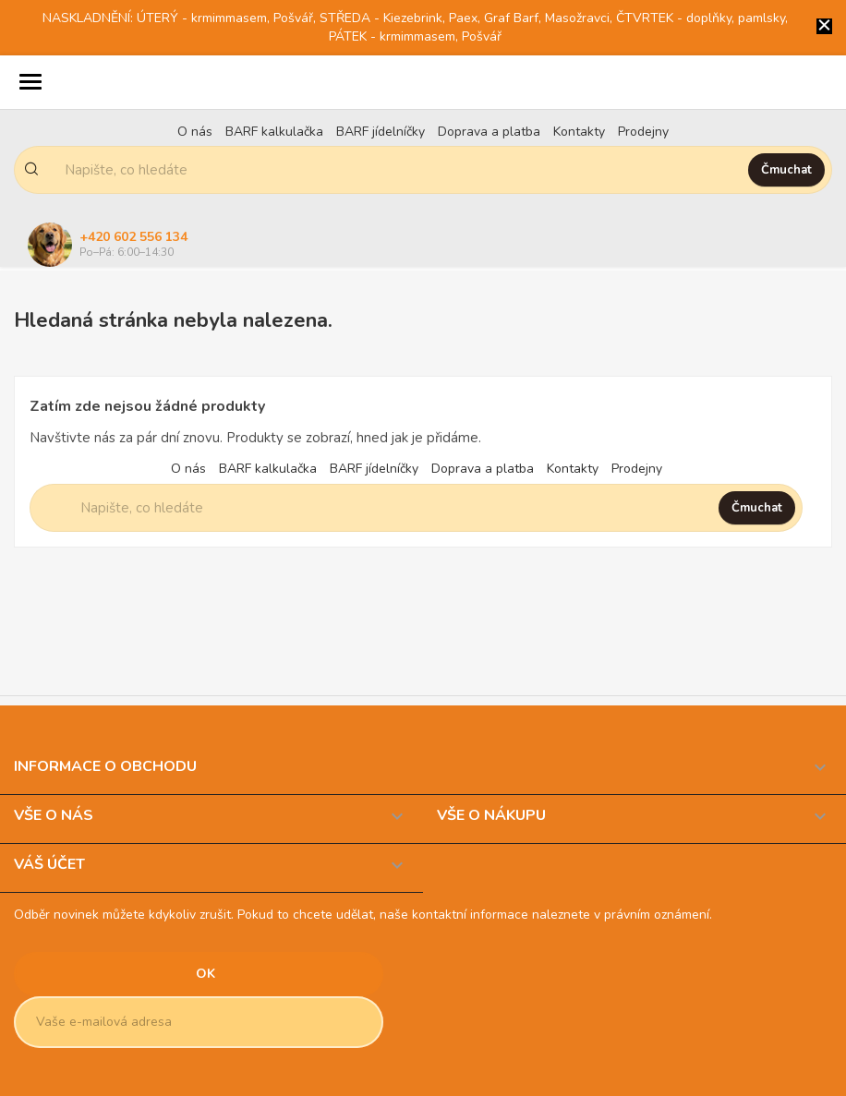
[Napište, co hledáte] (396, 170)
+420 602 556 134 (133, 237)
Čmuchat (786, 170)
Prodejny (643, 131)
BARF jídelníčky (380, 131)
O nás (194, 131)
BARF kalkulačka (274, 131)
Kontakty (579, 131)
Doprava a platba (489, 131)
